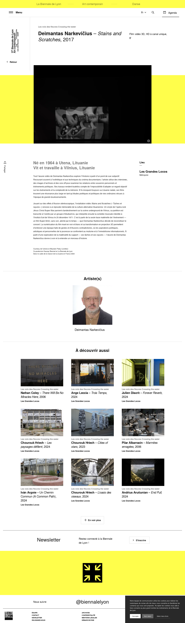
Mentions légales (89, 618)
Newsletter (37, 618)
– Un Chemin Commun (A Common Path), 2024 (38, 496)
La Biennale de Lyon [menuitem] (49, 4)
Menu (15, 12)
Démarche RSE (88, 620)
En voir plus (92, 520)
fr (144, 12)
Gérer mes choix (162, 616)
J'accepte (135, 616)
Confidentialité (88, 615)
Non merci (147, 616)
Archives (86, 613)
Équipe (34, 613)
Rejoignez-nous (38, 620)
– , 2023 (89, 445)
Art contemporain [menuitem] (92, 4)
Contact (35, 615)
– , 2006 (42, 395)
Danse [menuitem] (136, 4)
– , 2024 (89, 395)
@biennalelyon (92, 602)
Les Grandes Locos (153, 171)
